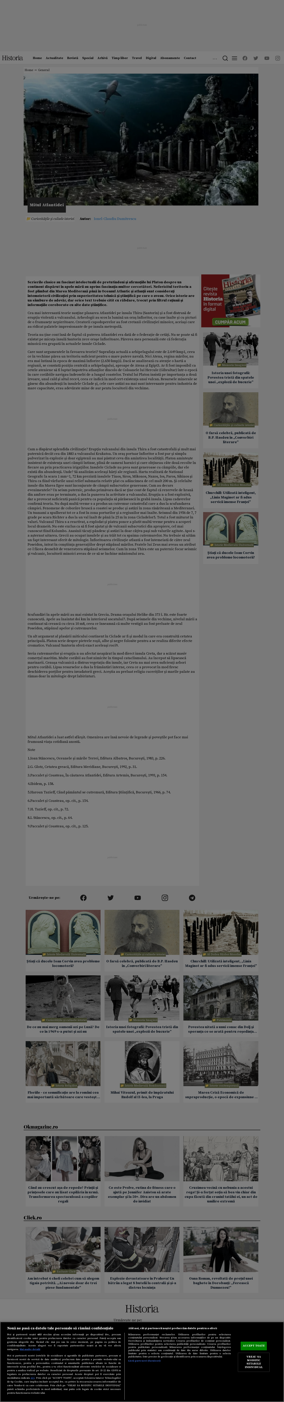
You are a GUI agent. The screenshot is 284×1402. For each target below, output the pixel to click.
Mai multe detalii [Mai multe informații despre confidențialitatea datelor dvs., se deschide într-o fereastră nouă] (30, 1349)
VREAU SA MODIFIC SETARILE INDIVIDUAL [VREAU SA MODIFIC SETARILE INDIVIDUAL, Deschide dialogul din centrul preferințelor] (254, 1362)
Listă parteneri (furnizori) (144, 1360)
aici (33, 1378)
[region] (142, 1362)
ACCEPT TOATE (254, 1346)
